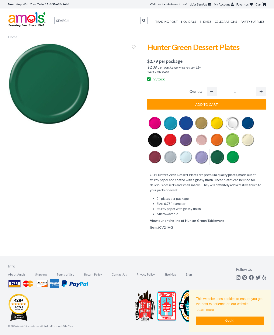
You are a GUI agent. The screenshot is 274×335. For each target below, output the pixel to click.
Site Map (170, 274)
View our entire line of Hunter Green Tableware (187, 220)
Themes (205, 21)
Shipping (41, 274)
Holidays (188, 21)
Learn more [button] (205, 309)
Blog (189, 274)
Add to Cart (206, 104)
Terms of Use (65, 274)
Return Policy (93, 274)
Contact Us (119, 274)
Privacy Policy (146, 274)
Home (12, 37)
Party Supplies (252, 21)
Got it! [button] (229, 320)
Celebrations (226, 21)
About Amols (16, 274)
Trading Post (166, 21)
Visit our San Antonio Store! (168, 4)
